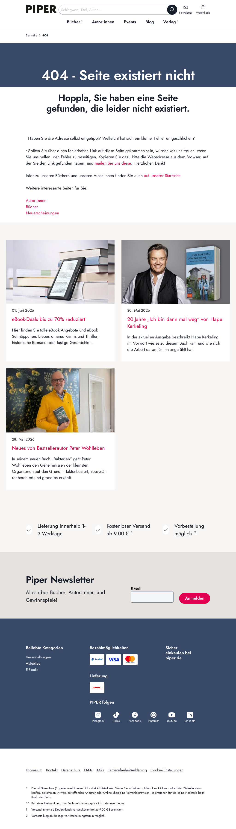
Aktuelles (33, 663)
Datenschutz (70, 770)
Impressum (34, 770)
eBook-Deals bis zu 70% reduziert (48, 319)
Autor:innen (36, 201)
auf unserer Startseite (162, 176)
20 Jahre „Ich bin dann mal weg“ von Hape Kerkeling (174, 322)
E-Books (32, 669)
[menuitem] (75, 22)
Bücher (32, 207)
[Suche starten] (172, 10)
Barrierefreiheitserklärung (127, 770)
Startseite (31, 35)
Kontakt (52, 770)
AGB (100, 770)
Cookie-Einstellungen (166, 770)
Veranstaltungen (38, 657)
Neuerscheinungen (42, 213)
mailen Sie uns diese (113, 163)
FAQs (88, 770)
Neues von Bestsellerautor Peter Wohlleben (58, 448)
